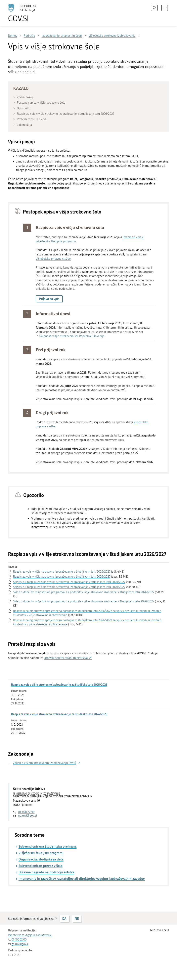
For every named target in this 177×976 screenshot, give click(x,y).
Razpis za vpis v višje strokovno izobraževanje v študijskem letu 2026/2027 (61, 571)
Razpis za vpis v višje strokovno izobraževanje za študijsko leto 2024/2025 (59, 714)
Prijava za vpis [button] (49, 298)
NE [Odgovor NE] (77, 918)
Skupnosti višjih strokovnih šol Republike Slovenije (71, 336)
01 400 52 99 (26, 812)
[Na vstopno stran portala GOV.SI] (28, 13)
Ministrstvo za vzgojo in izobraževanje (30, 935)
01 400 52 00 (19, 939)
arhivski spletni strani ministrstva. (66, 658)
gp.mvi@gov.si (27, 815)
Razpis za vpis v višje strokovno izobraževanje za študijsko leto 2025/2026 (59, 684)
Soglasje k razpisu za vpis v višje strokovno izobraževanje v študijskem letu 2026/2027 (69, 582)
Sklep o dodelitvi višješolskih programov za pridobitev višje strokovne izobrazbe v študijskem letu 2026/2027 (83, 592)
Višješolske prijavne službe (53, 258)
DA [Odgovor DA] (64, 918)
